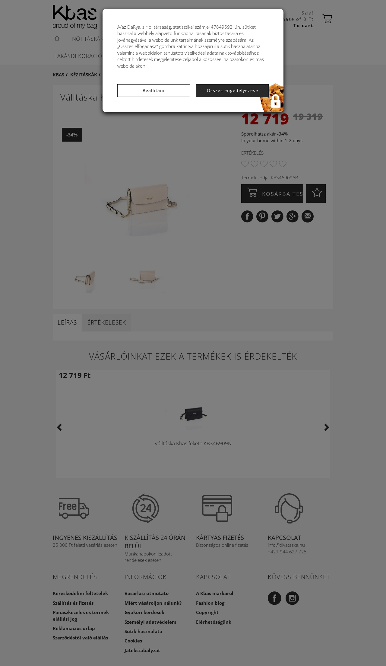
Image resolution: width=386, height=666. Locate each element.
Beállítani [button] (154, 90)
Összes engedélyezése (232, 90)
